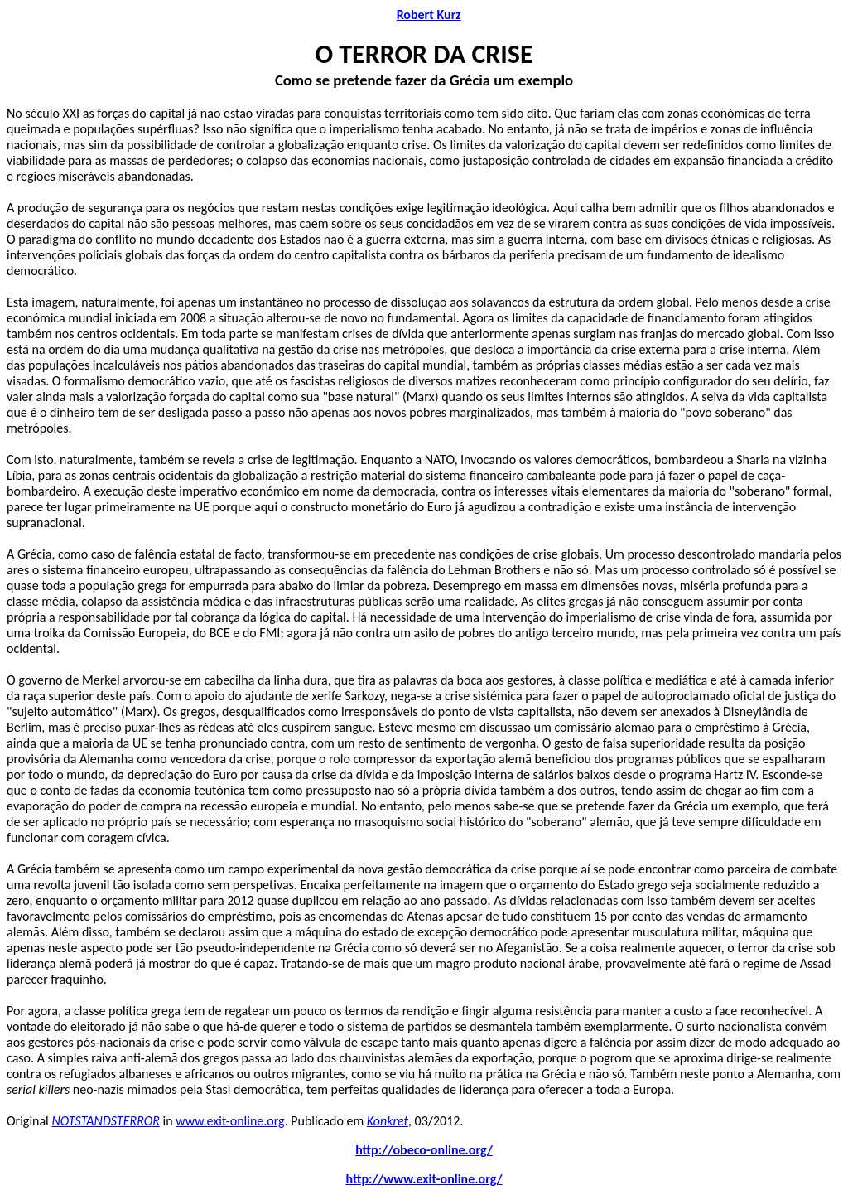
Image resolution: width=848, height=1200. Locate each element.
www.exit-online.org (230, 1121)
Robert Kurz (429, 14)
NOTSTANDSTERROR (105, 1121)
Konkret (387, 1121)
